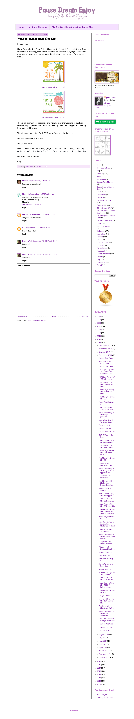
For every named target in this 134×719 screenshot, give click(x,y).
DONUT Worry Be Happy (106, 436)
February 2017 (105, 654)
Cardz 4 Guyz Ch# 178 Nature (106, 530)
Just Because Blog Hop (106, 560)
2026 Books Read (103, 168)
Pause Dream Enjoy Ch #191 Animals (106, 441)
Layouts (100, 237)
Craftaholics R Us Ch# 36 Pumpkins (106, 500)
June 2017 (103, 641)
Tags (99, 259)
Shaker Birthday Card (107, 432)
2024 (99, 320)
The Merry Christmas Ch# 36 (107, 398)
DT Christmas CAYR (104, 208)
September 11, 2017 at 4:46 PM (38, 227)
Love (98, 239)
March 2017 (104, 651)
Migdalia (26, 194)
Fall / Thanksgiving (104, 226)
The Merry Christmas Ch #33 (107, 591)
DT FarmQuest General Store (106, 217)
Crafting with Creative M (31, 204)
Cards (99, 192)
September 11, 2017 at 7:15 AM (41, 181)
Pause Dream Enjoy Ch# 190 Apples (106, 494)
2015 (99, 665)
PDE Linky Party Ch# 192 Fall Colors (107, 378)
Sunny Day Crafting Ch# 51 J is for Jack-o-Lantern (106, 585)
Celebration (101, 194)
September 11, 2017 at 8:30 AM (42, 194)
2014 (99, 668)
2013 (99, 671)
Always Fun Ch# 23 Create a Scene (106, 543)
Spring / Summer (103, 254)
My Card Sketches (37, 27)
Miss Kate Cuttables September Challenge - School (107, 524)
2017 (99, 342)
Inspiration (101, 234)
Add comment (24, 265)
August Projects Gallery (105, 489)
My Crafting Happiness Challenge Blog (73, 27)
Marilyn (25, 181)
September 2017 (105, 355)
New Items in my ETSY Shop (105, 362)
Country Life (101, 205)
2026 (98, 165)
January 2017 (104, 657)
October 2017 (104, 352)
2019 (99, 336)
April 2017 (103, 647)
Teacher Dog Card (106, 624)
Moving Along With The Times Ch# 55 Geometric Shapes (107, 372)
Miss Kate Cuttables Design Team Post (107, 619)
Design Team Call (105, 552)
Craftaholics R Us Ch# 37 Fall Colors (106, 446)
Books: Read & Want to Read (106, 188)
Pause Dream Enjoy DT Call (53, 117)
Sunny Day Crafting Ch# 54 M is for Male (106, 391)
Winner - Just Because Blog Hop (107, 548)
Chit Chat (100, 197)
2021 (99, 329)
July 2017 (102, 638)
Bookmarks (101, 179)
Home (21, 27)
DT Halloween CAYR (104, 220)
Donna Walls (27, 241)
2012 (99, 674)
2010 (99, 681)
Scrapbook (101, 251)
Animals (100, 173)
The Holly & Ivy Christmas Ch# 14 (106, 607)
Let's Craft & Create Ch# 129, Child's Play (106, 601)
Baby (99, 176)
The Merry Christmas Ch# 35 (107, 459)
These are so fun (105, 425)
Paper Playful (102, 695)
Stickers (100, 257)
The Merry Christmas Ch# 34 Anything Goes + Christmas (107, 511)
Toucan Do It (104, 630)
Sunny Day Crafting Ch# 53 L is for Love (106, 453)
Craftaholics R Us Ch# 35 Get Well (106, 579)
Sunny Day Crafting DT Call (53, 87)
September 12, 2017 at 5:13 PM (45, 241)
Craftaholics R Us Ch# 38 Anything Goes (106, 384)
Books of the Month (105, 182)
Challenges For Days (105, 697)
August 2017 (104, 634)
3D (98, 171)
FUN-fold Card (104, 555)
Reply (24, 187)
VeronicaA (26, 214)
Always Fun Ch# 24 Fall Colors (106, 477)
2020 (99, 333)
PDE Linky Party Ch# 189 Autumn (107, 573)
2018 (99, 339)
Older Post (85, 316)
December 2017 (105, 345)
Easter (99, 223)
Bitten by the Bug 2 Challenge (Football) (106, 613)
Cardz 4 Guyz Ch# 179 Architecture (106, 408)
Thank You (101, 262)
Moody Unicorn (105, 569)
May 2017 (103, 644)
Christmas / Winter (104, 200)
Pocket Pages (102, 248)
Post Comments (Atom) (37, 320)
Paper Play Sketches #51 (106, 518)
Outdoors (100, 245)
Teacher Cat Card (105, 627)
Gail (24, 227)
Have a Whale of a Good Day (106, 565)
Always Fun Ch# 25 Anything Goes (106, 421)
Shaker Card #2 (105, 428)
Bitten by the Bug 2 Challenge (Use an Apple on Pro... (106, 470)
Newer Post (22, 316)
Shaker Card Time (106, 358)
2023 (99, 323)
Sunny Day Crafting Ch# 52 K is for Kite (107, 505)
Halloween (101, 231)
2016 (99, 661)
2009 (99, 684)
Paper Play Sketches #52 (106, 403)
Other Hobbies (102, 242)
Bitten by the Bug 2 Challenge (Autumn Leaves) (107, 536)
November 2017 (105, 349)
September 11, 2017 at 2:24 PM (43, 214)
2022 (99, 326)
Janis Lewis (110, 98)
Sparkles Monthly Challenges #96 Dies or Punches (106, 483)
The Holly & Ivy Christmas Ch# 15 (106, 464)
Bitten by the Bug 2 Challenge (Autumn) (106, 414)
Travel (99, 265)
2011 (99, 677)
